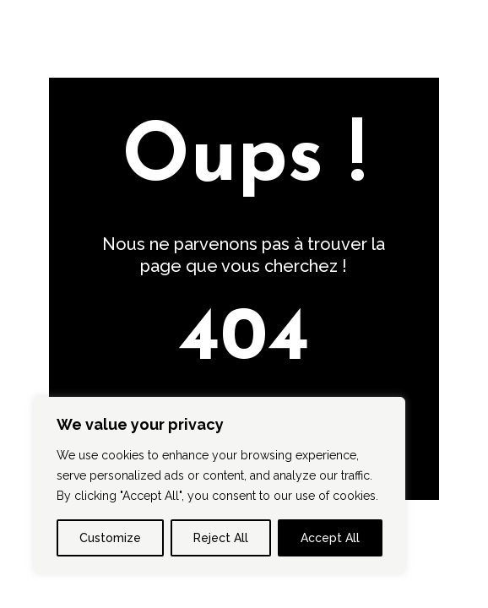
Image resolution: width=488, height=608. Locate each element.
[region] (219, 485)
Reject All (220, 538)
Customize (110, 538)
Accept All (330, 538)
